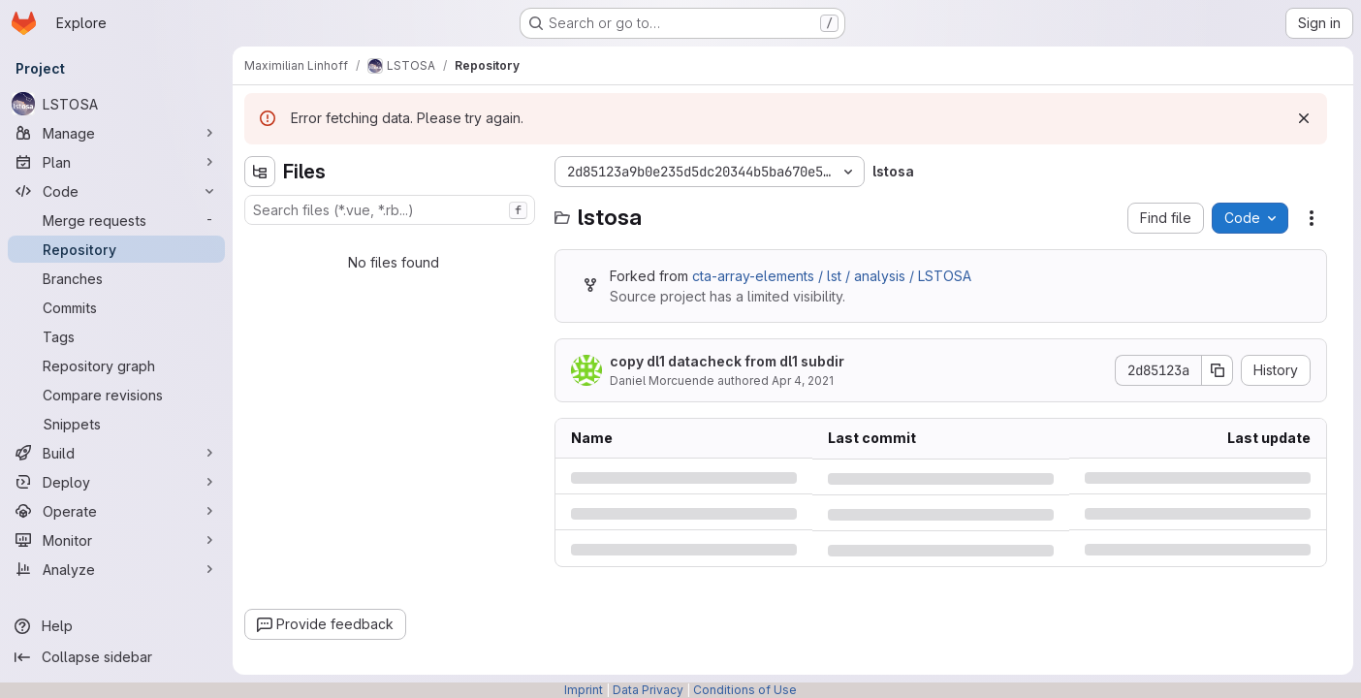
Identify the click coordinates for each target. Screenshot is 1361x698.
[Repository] (116, 249)
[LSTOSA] (116, 103)
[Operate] (116, 510)
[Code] (116, 191)
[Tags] (116, 336)
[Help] (116, 626)
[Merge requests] (116, 220)
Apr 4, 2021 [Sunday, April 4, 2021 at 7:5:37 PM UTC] (803, 380)
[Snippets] (116, 423)
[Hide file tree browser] (259, 171)
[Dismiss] (1303, 118)
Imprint (583, 689)
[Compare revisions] (116, 394)
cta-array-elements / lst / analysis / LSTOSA (831, 276)
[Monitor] (116, 540)
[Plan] (116, 161)
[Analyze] (116, 569)
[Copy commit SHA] (1217, 370)
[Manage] (116, 132)
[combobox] (389, 210)
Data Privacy (648, 689)
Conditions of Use (745, 689)
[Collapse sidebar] (116, 657)
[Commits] (116, 307)
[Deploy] (116, 481)
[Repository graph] (116, 365)
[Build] (116, 452)
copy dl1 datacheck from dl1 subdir (727, 361)
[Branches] (116, 278)
